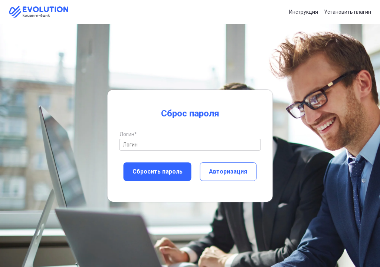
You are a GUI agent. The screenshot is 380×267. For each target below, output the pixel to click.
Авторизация (228, 171)
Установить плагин (347, 12)
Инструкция (303, 12)
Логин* (128, 134)
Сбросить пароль (157, 171)
